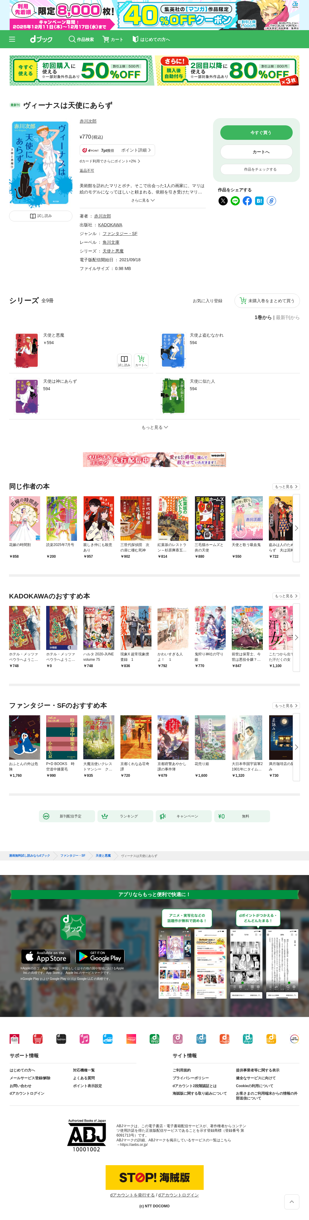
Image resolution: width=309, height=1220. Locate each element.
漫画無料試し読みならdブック (29, 855)
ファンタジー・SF (120, 233)
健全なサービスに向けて (256, 1078)
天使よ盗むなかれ (207, 335)
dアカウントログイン (27, 1093)
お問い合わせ (20, 1086)
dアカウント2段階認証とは (195, 1086)
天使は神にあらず (60, 381)
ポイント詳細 (134, 150)
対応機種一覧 (84, 1070)
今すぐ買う (261, 132)
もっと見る (284, 487)
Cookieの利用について (254, 1086)
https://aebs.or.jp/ (134, 1145)
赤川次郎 (88, 121)
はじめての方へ (22, 1070)
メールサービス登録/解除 (30, 1078)
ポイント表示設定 (87, 1086)
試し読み (44, 216)
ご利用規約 (182, 1070)
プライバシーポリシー (191, 1078)
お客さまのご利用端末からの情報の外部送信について (267, 1095)
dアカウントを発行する (132, 1195)
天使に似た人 (202, 381)
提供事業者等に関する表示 (257, 1070)
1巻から (263, 317)
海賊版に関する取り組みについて (200, 1093)
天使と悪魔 (53, 335)
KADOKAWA (110, 224)
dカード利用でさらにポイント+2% (108, 161)
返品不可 (87, 170)
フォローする (101, 121)
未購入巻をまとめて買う (271, 300)
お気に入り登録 (207, 300)
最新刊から (288, 317)
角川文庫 (111, 242)
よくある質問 (84, 1078)
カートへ (261, 151)
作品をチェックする (260, 169)
